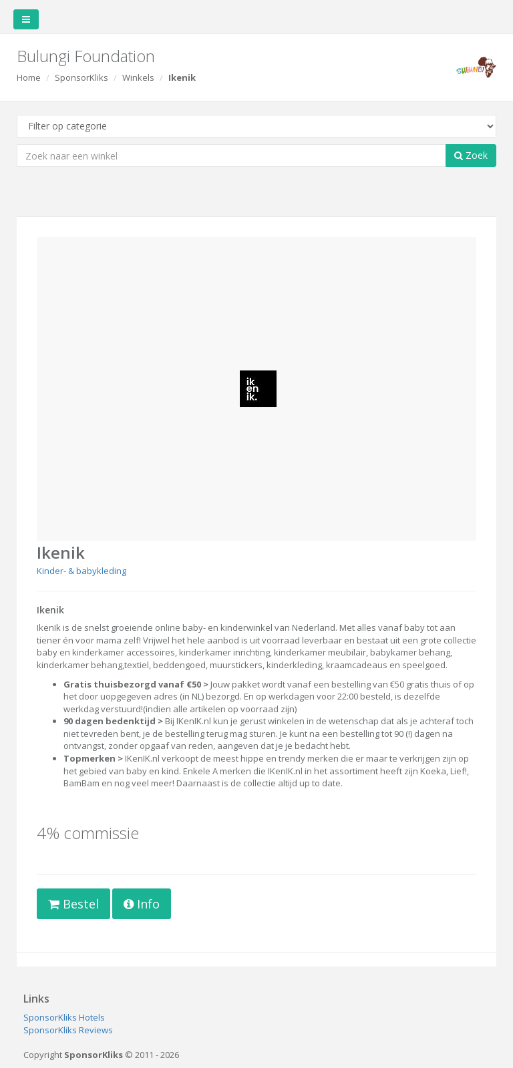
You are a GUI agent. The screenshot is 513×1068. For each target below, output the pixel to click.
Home (29, 77)
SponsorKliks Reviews (68, 1030)
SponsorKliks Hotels (64, 1017)
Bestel (73, 904)
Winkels (138, 77)
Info (142, 904)
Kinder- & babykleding (81, 571)
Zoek (471, 155)
